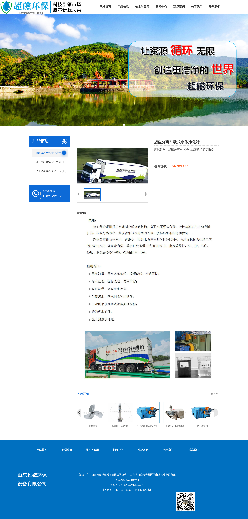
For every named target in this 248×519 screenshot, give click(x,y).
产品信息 (67, 449)
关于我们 (168, 449)
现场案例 (143, 449)
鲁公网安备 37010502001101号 (127, 484)
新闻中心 (118, 449)
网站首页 (42, 449)
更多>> (214, 393)
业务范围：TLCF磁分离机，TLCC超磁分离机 (127, 489)
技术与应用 (92, 449)
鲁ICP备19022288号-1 (127, 479)
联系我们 (194, 449)
